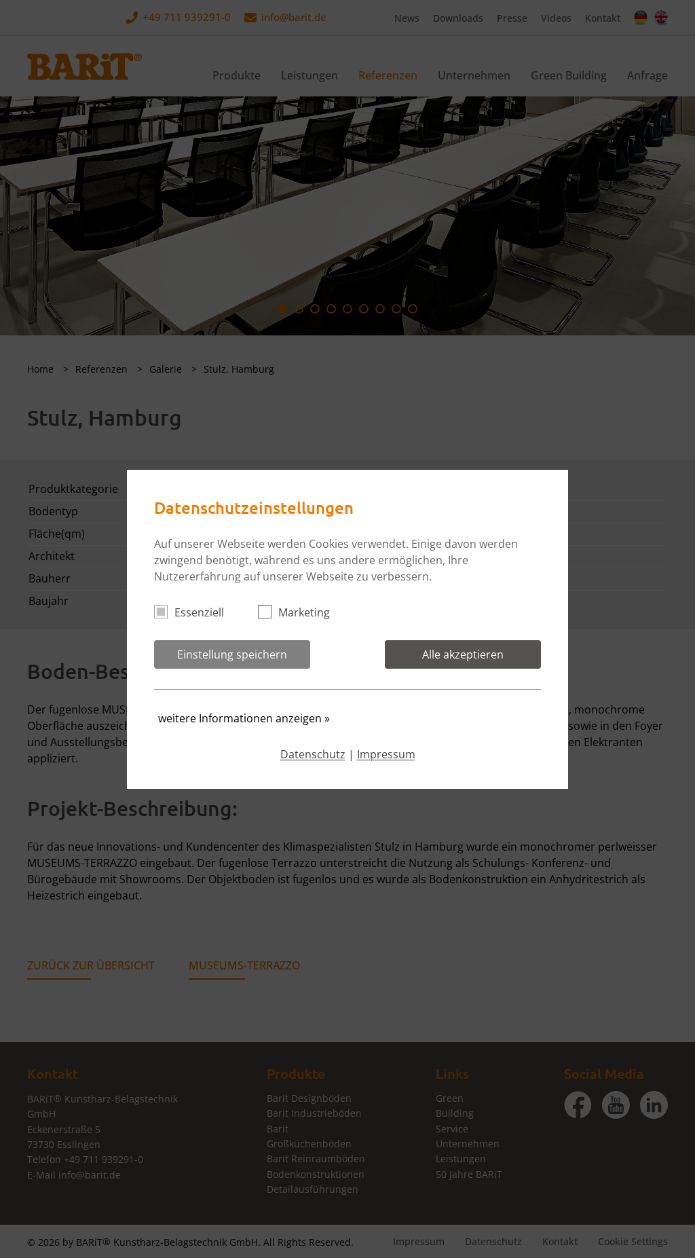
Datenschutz (312, 754)
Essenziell (195, 612)
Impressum (386, 754)
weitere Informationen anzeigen (244, 718)
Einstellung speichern (232, 654)
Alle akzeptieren (463, 654)
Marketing (299, 612)
